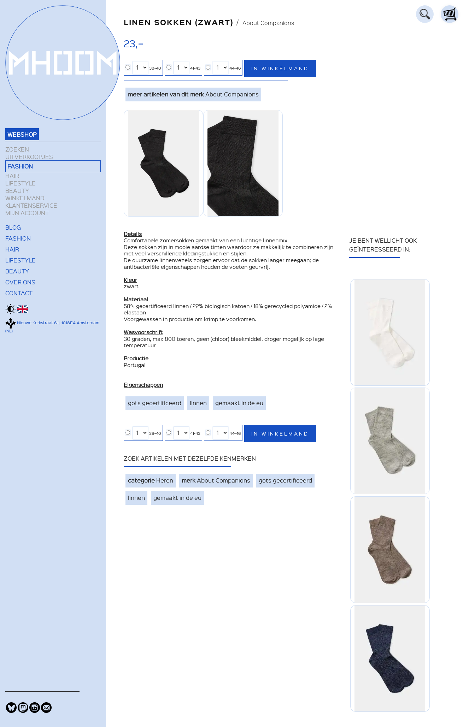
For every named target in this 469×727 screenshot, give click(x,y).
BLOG (13, 227)
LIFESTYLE (20, 183)
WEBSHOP (22, 134)
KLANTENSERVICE (31, 205)
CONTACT (19, 293)
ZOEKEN (17, 149)
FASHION (20, 166)
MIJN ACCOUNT (27, 213)
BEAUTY (17, 190)
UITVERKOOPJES (29, 156)
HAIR (12, 175)
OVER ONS (20, 282)
